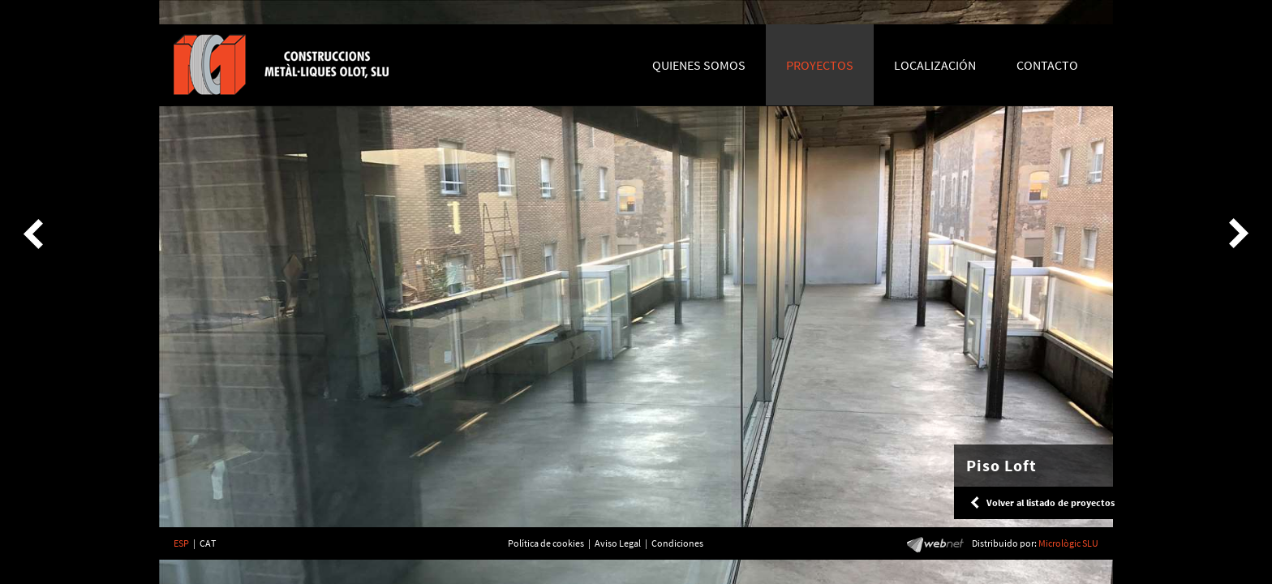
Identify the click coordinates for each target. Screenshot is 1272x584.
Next (1236, 233)
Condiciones (677, 543)
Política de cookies (546, 543)
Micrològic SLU (1068, 543)
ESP (181, 543)
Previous (36, 233)
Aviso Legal (618, 543)
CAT (208, 543)
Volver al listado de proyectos (1050, 502)
